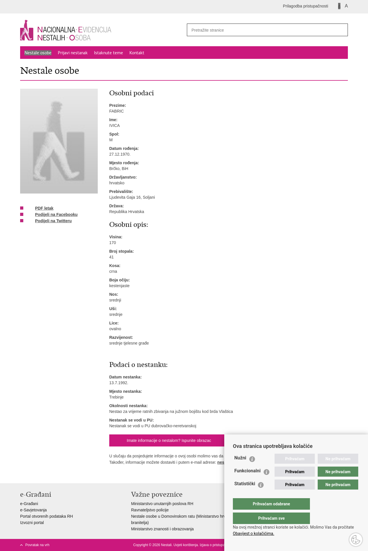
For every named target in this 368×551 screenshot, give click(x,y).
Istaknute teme (108, 52)
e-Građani (29, 503)
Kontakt (136, 52)
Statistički (244, 495)
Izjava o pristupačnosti (217, 545)
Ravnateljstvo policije (150, 510)
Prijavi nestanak (73, 52)
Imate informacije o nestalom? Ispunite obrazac (169, 440)
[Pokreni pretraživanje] (341, 29)
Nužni (240, 469)
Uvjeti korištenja (185, 545)
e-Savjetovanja (33, 510)
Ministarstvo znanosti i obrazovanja (162, 529)
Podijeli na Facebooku (52, 214)
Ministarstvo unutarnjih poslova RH (162, 503)
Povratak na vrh (37, 545)
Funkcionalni (247, 482)
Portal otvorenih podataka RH (46, 516)
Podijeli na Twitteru (49, 221)
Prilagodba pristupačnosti (305, 6)
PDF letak (40, 208)
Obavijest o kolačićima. (253, 533)
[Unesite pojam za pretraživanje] (259, 30)
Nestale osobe (37, 52)
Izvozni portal (32, 522)
